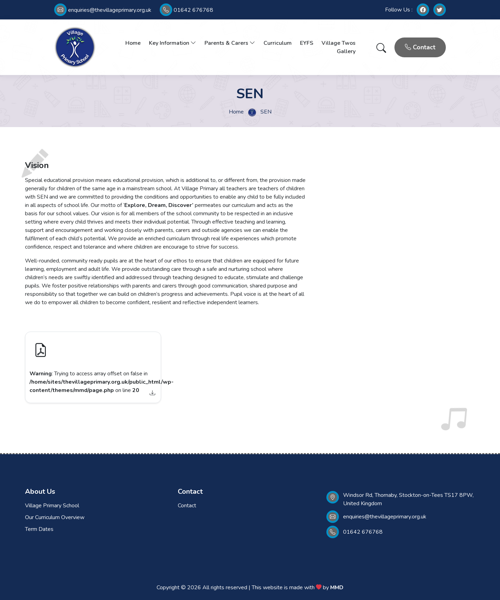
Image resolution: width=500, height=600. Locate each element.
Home (133, 43)
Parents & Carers (230, 43)
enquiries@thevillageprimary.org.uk (102, 10)
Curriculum (278, 43)
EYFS (306, 43)
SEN (266, 112)
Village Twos (339, 43)
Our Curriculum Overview (54, 517)
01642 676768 (186, 10)
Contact (420, 47)
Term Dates (39, 529)
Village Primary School (52, 505)
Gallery (346, 51)
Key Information (172, 43)
